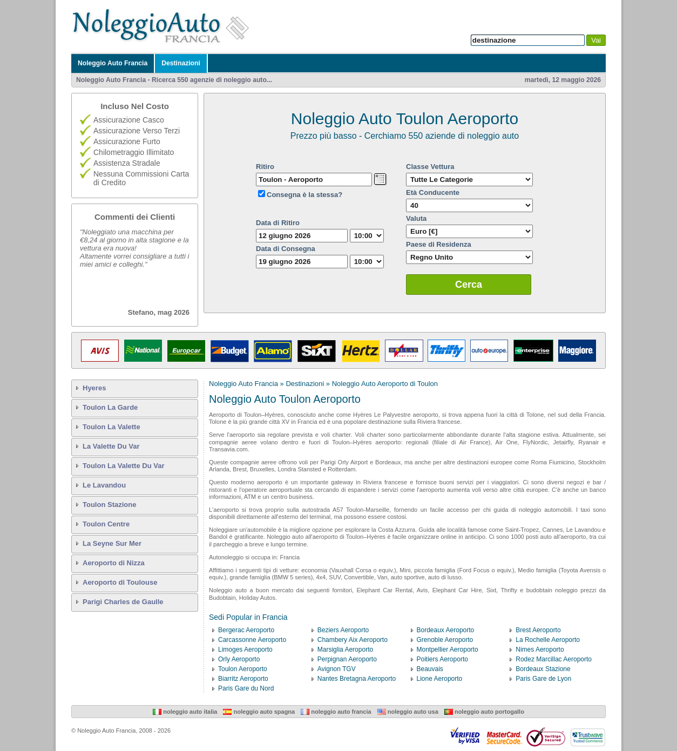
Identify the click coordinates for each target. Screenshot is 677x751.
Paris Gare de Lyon (543, 678)
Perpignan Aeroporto (347, 659)
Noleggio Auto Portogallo (484, 711)
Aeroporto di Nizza (114, 563)
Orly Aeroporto (239, 659)
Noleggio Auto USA (407, 711)
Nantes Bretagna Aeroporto (356, 678)
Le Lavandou (104, 485)
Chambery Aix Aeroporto (352, 640)
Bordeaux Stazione (543, 669)
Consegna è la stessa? (304, 195)
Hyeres (94, 388)
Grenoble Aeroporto (445, 640)
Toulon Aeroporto (242, 669)
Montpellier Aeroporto (447, 649)
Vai (596, 40)
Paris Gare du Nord (246, 688)
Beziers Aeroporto (343, 630)
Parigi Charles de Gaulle (123, 602)
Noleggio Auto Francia (112, 63)
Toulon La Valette (111, 427)
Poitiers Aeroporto (442, 659)
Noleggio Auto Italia (185, 711)
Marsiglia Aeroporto (345, 649)
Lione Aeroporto (440, 678)
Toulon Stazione (109, 504)
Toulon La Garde (110, 407)
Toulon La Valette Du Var (123, 466)
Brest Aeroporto (538, 630)
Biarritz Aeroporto (243, 678)
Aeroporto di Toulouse (120, 582)
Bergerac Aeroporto (246, 630)
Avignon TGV (336, 669)
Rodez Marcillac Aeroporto (554, 659)
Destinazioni (180, 63)
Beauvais (430, 669)
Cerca (468, 284)
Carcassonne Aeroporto (252, 640)
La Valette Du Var (111, 446)
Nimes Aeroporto (540, 649)
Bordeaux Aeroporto (446, 630)
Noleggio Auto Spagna (259, 711)
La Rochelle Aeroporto (548, 640)
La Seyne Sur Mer (112, 543)
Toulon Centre (106, 524)
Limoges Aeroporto (245, 649)
